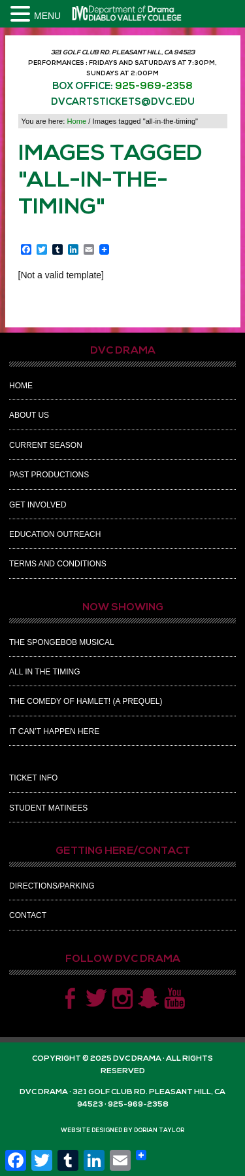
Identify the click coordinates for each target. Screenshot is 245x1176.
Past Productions (49, 474)
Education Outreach (55, 534)
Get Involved (38, 504)
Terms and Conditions (57, 563)
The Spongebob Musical (61, 642)
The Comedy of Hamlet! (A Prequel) (85, 701)
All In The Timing (44, 671)
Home (21, 385)
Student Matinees (48, 808)
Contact (27, 915)
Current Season (45, 445)
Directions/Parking (51, 886)
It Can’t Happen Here (54, 731)
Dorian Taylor (159, 1130)
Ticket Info (33, 777)
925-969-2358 (154, 87)
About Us (29, 415)
